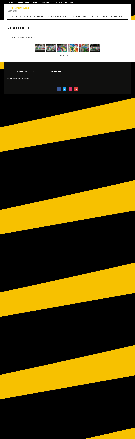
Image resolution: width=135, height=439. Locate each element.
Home (10, 2)
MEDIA (27, 2)
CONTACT (69, 2)
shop (61, 2)
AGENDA (35, 2)
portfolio (12, 37)
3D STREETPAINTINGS (20, 17)
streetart (44, 2)
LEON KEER (18, 2)
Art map (54, 2)
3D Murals (40, 17)
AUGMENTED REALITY (100, 17)
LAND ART (81, 17)
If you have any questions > (19, 79)
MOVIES (118, 17)
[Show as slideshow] (67, 55)
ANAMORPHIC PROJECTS (61, 17)
